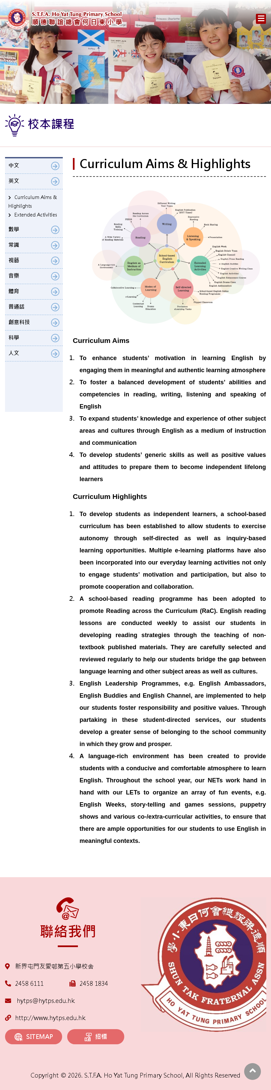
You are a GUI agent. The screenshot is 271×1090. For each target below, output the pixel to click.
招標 (96, 1037)
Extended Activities (35, 215)
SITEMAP (33, 1037)
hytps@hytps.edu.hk (40, 1001)
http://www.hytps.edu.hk (45, 1018)
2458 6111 (29, 983)
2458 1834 (94, 983)
